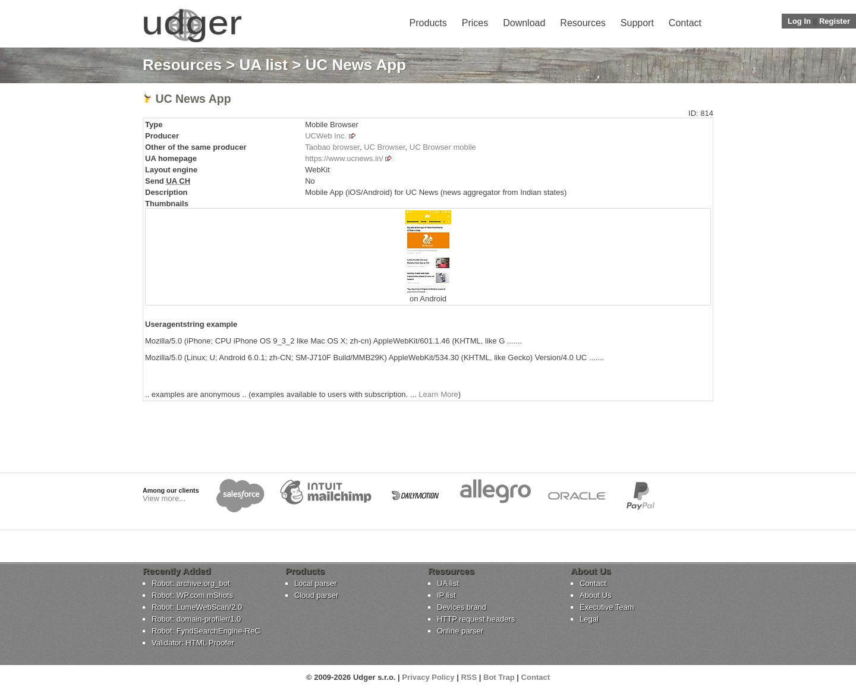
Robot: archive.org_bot (191, 583)
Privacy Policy (428, 677)
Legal (589, 619)
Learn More (438, 394)
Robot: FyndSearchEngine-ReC (206, 630)
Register (834, 21)
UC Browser (384, 147)
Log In (799, 21)
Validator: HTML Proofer (193, 642)
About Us (595, 595)
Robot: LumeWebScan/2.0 (197, 607)
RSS (469, 677)
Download (524, 23)
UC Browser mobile (443, 147)
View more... (164, 498)
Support (637, 23)
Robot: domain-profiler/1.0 (196, 619)
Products (428, 23)
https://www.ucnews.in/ (344, 158)
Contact (685, 23)
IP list (446, 595)
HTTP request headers (476, 619)
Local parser (315, 583)
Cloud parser (316, 595)
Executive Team (607, 607)
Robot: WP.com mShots (192, 595)
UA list (264, 65)
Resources (582, 23)
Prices (475, 23)
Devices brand (461, 607)
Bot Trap (499, 677)
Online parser (460, 630)
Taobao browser (332, 147)
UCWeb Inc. (326, 135)
